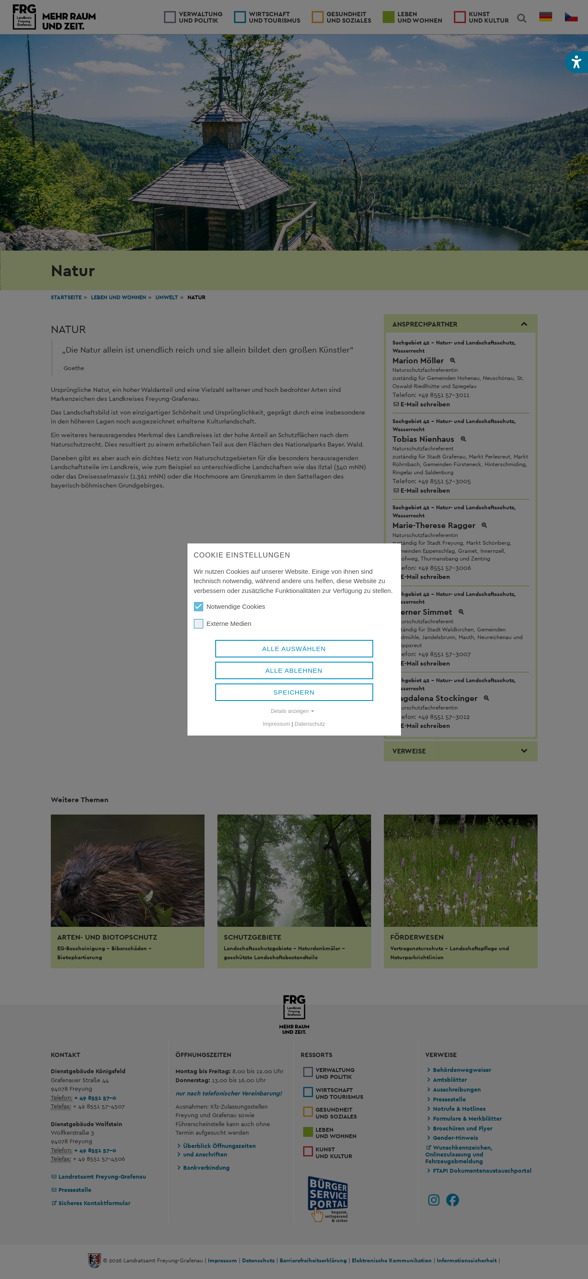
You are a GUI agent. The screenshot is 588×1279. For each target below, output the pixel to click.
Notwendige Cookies (230, 606)
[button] (576, 62)
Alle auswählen (294, 648)
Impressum (276, 724)
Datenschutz (310, 724)
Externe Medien (223, 623)
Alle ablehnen (294, 670)
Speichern (294, 692)
